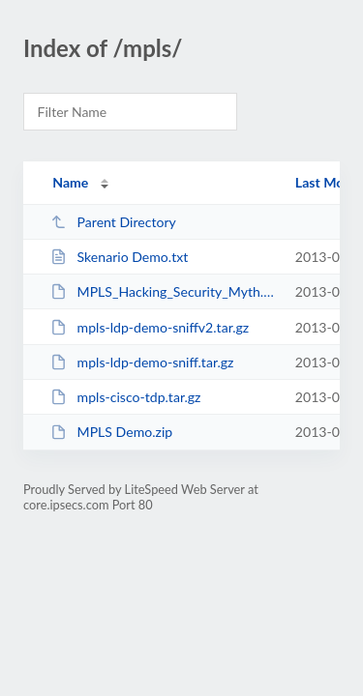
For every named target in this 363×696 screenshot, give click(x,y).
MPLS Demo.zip (111, 431)
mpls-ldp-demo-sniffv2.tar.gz (149, 327)
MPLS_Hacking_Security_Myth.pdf (163, 291)
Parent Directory (113, 222)
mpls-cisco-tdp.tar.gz (125, 397)
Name (70, 182)
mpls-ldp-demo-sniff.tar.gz (141, 362)
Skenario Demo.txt (119, 256)
